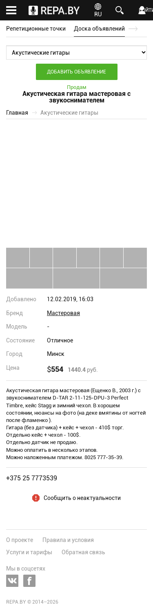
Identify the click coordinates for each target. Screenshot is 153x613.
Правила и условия (68, 540)
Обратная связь (83, 552)
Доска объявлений (99, 28)
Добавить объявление (76, 72)
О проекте (19, 540)
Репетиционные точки (36, 28)
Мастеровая (63, 313)
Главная (17, 112)
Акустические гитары (69, 112)
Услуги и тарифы (29, 552)
